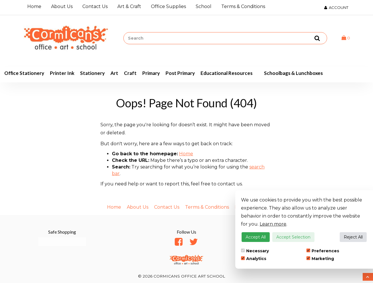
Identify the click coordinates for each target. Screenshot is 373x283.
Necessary (255, 250)
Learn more (273, 224)
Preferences (322, 250)
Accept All (256, 237)
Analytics (253, 258)
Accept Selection (293, 237)
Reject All (353, 237)
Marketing (320, 258)
